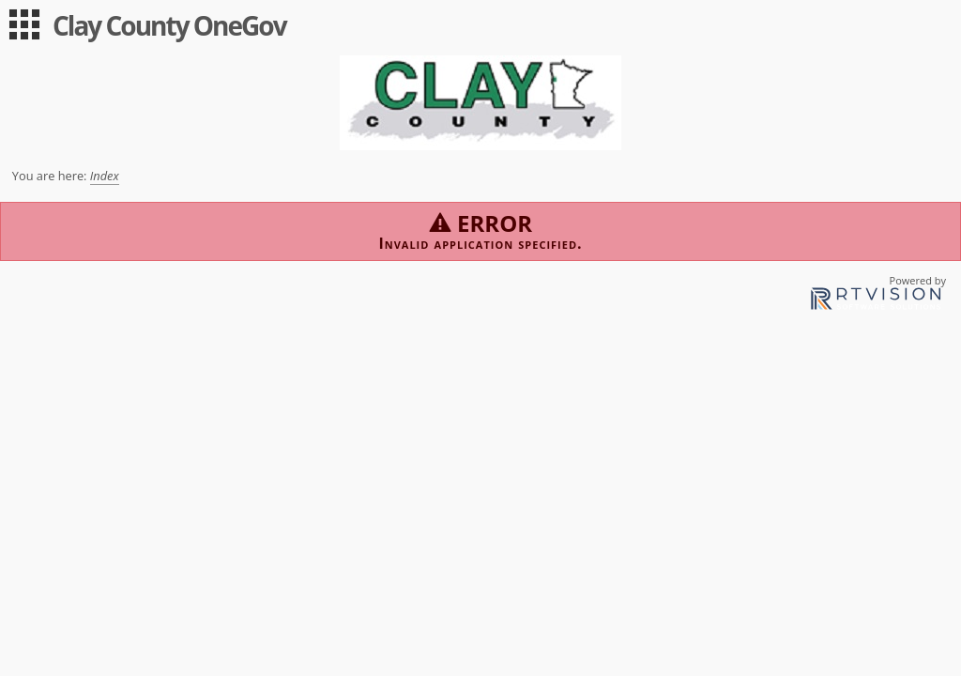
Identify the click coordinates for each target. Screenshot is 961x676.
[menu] (24, 24)
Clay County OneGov (169, 25)
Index (104, 175)
